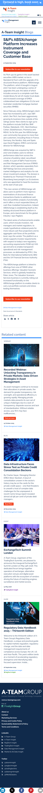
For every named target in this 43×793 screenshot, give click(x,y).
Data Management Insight (9, 16)
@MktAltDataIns (10, 775)
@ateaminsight (10, 763)
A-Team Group (10, 737)
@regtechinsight (10, 766)
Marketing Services (9, 718)
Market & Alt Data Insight (9, 14)
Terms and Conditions (10, 727)
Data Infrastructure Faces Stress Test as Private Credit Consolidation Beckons (20, 467)
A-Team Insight (10, 740)
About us (5, 712)
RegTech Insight (22, 16)
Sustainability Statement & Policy (15, 724)
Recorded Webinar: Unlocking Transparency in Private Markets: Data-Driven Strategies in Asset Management (21, 375)
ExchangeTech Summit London (17, 551)
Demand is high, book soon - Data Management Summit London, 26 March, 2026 (21, 2)
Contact (5, 715)
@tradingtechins (10, 769)
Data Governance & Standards (12, 311)
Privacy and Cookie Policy (12, 721)
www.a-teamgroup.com (11, 700)
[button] (21, 2)
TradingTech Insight (23, 14)
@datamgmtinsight (11, 772)
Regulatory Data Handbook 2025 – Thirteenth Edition (20, 629)
